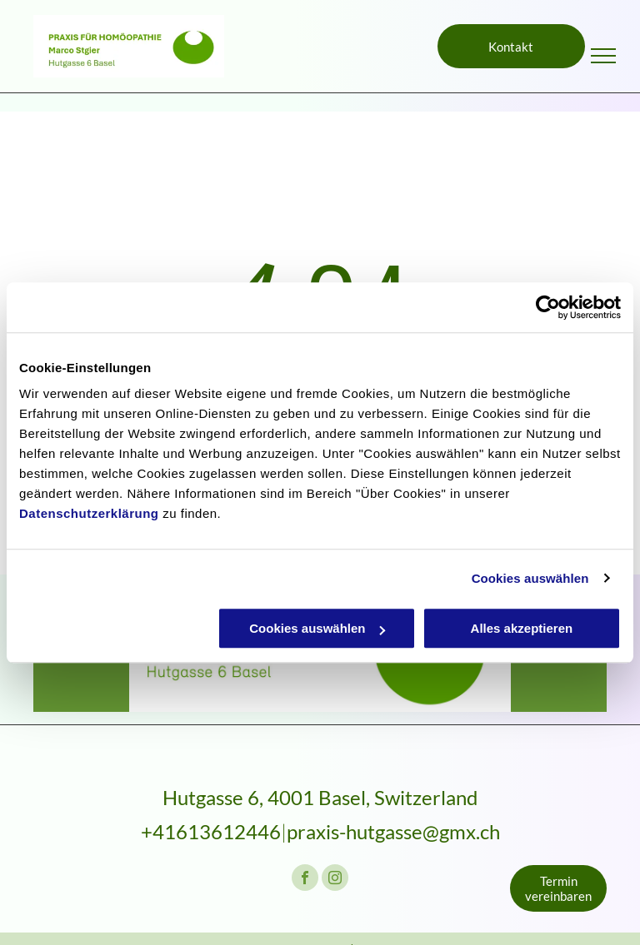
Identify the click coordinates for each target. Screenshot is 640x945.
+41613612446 (211, 831)
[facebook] (305, 879)
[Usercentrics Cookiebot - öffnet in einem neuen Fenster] (548, 307)
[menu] (603, 55)
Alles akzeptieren (522, 628)
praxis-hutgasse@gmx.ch (393, 831)
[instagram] (335, 879)
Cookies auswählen (530, 578)
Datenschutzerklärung (89, 513)
